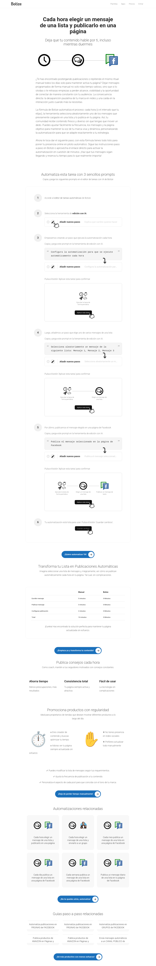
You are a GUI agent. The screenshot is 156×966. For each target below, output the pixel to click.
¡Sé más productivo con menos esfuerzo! (75, 957)
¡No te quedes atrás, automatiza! (76, 899)
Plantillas (113, 4)
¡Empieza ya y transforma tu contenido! (75, 650)
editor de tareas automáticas (67, 198)
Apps (123, 4)
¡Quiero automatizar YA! (76, 554)
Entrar (140, 4)
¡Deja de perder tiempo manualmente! (75, 794)
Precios (132, 4)
